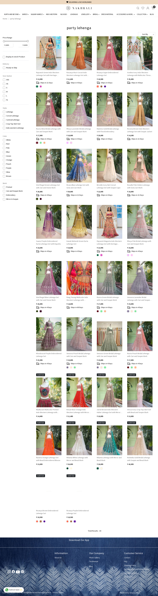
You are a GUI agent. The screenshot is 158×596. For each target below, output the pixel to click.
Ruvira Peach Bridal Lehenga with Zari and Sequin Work (138, 354)
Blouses (64, 14)
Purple (8, 168)
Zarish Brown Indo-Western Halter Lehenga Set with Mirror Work (108, 411)
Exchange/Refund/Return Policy (136, 569)
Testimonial (93, 561)
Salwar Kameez (37, 14)
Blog (152, 14)
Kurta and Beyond (12, 14)
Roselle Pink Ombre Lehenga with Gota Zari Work (138, 186)
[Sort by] (146, 34)
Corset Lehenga (12, 116)
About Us (58, 557)
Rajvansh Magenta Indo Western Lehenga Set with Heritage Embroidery (109, 242)
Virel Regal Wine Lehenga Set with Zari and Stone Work (47, 298)
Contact (127, 557)
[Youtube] (17, 572)
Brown (8, 176)
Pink (8, 148)
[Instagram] (9, 572)
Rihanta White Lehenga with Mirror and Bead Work (77, 458)
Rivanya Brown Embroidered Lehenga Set (47, 511)
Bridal (96, 14)
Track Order (128, 577)
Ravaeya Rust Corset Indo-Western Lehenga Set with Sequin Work (77, 74)
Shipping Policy (130, 565)
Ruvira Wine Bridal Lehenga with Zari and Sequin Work (48, 130)
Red (7, 144)
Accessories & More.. (126, 14)
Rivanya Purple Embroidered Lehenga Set (78, 511)
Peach (8, 164)
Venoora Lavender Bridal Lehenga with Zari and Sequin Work (138, 298)
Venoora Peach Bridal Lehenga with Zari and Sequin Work (78, 354)
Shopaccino (134, 593)
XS (7, 84)
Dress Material (107, 14)
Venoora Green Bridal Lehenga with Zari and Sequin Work (108, 354)
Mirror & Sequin (12, 199)
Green (8, 156)
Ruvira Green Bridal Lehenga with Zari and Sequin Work (108, 298)
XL (7, 100)
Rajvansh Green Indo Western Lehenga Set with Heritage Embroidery (47, 74)
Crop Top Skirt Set (13, 124)
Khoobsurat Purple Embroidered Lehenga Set (48, 354)
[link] (137, 8)
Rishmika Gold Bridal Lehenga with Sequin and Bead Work (138, 458)
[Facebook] (13, 572)
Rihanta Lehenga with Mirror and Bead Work (109, 458)
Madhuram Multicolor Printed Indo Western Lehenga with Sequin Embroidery (47, 411)
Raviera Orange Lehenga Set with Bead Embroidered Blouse (48, 458)
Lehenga (9, 112)
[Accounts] (147, 8)
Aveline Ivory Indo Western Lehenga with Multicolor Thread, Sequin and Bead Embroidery (139, 74)
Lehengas (74, 14)
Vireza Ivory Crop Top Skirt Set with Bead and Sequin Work (139, 411)
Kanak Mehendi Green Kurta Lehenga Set (77, 242)
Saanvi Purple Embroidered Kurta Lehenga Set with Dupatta (48, 242)
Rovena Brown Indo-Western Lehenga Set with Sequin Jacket (139, 130)
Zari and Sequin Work (14, 191)
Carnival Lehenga (12, 120)
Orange (9, 160)
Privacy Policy (58, 592)
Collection (142, 14)
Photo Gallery (94, 557)
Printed (9, 187)
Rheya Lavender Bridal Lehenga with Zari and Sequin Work (79, 130)
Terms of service (44, 592)
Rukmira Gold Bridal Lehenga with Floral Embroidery (108, 130)
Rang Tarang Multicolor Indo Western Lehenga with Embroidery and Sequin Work (78, 298)
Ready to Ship (11, 68)
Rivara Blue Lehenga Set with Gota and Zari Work (78, 186)
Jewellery (86, 14)
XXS (7, 80)
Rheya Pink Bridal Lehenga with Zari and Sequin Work (139, 242)
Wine (8, 172)
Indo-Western (51, 14)
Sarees (25, 14)
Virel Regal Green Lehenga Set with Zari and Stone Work (48, 186)
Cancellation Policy (131, 573)
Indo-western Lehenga (15, 128)
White (8, 140)
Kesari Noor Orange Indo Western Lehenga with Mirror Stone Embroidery (78, 411)
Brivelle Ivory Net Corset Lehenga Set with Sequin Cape (108, 186)
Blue (8, 152)
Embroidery (10, 195)
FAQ (125, 561)
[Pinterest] (22, 572)
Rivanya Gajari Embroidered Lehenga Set (107, 73)
